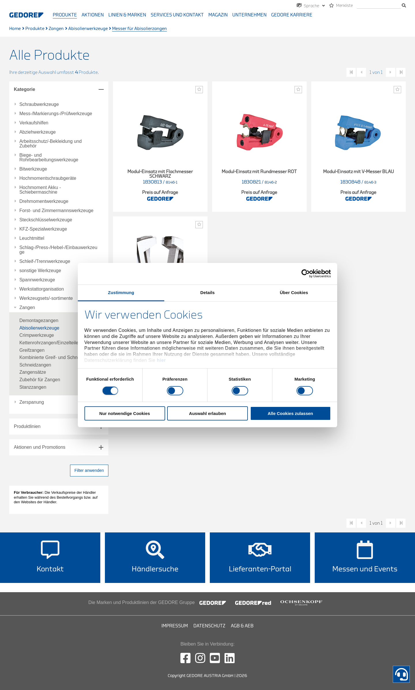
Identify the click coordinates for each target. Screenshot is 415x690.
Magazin (218, 15)
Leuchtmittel (31, 238)
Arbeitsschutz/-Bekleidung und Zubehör (50, 143)
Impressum (174, 626)
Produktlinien (27, 426)
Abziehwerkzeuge (37, 132)
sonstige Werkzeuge (40, 270)
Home (15, 29)
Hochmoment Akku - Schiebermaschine (40, 190)
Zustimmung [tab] (121, 292)
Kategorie (24, 89)
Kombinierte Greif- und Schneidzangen (59, 357)
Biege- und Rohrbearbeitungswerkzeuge (48, 157)
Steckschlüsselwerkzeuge (45, 220)
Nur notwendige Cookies (124, 413)
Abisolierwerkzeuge (88, 29)
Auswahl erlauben (207, 413)
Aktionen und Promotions (39, 447)
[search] (379, 6)
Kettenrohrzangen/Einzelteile (48, 342)
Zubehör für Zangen (39, 379)
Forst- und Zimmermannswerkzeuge (56, 210)
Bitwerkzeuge (33, 169)
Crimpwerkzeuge (36, 335)
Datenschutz (209, 626)
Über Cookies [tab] (294, 292)
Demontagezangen (38, 320)
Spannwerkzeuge (37, 280)
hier (161, 360)
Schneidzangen (35, 364)
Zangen (56, 29)
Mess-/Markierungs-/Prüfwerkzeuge (55, 113)
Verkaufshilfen (33, 123)
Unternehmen (249, 15)
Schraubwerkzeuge (39, 104)
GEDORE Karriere (291, 15)
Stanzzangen (32, 387)
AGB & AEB (242, 626)
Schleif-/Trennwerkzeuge (44, 261)
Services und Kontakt (177, 15)
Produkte (65, 15)
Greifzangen (31, 350)
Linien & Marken (127, 15)
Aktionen (93, 15)
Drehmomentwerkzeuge (43, 201)
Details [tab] (207, 292)
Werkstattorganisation (41, 289)
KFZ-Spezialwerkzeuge (43, 229)
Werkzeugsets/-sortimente (46, 298)
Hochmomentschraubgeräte (47, 178)
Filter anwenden (89, 470)
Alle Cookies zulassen (290, 413)
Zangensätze (32, 372)
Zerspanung (31, 402)
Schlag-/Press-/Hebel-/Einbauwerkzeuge (58, 250)
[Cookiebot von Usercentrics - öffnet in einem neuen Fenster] (305, 273)
